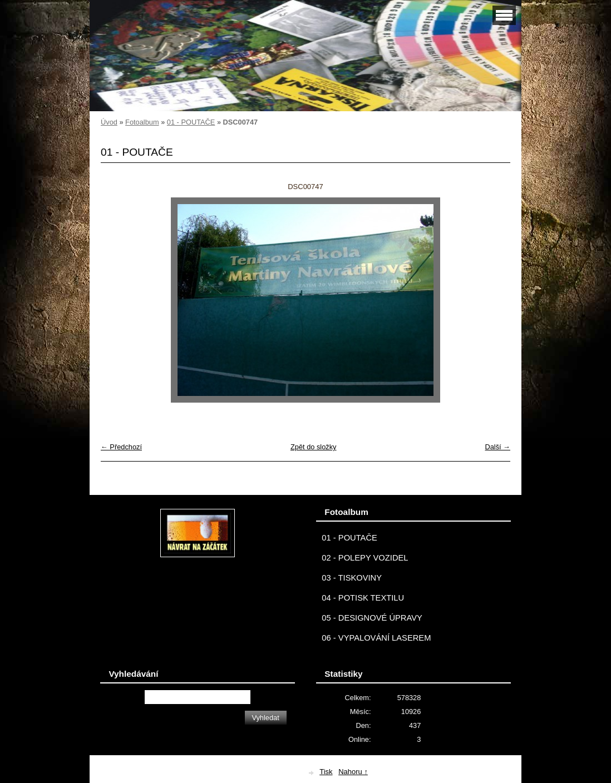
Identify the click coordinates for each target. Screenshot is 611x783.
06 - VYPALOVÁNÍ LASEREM (376, 637)
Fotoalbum (142, 122)
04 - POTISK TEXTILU (363, 597)
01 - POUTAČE (191, 122)
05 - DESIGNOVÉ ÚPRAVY (372, 617)
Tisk (325, 771)
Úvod (109, 122)
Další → (497, 447)
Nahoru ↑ (353, 771)
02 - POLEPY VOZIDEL (365, 557)
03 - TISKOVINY (352, 577)
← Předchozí (121, 447)
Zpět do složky (313, 447)
